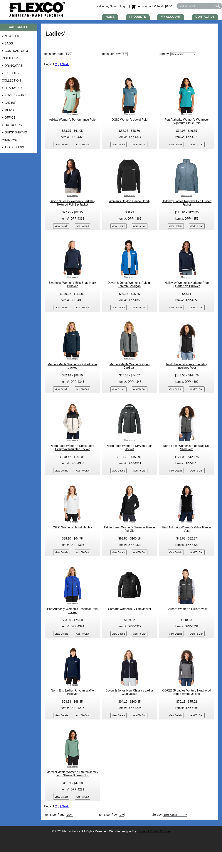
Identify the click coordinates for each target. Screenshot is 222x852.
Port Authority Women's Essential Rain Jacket (72, 610)
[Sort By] (183, 54)
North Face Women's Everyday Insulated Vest (186, 366)
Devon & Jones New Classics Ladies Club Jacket (129, 692)
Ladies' (10, 102)
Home (110, 16)
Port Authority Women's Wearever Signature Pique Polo (186, 121)
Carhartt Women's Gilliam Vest (186, 609)
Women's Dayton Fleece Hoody (129, 201)
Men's (9, 110)
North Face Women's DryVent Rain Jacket (129, 447)
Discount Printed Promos (153, 831)
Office (10, 117)
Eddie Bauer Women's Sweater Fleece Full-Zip (129, 529)
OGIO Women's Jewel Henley (72, 527)
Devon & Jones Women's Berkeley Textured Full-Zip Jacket (72, 203)
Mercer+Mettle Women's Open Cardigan (130, 366)
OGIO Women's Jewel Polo (129, 119)
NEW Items (13, 36)
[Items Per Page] (125, 54)
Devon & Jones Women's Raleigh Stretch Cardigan (129, 284)
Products (137, 16)
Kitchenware (15, 95)
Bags (9, 43)
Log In (124, 6)
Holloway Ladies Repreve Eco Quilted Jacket (187, 203)
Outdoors (13, 125)
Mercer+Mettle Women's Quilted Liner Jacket (72, 366)
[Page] (68, 54)
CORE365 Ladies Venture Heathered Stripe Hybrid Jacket (186, 692)
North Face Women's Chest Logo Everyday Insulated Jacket (72, 447)
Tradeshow (14, 147)
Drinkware (14, 65)
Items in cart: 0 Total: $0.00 (152, 6)
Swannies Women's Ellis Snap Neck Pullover (72, 284)
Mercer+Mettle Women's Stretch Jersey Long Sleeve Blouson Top (72, 773)
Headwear (13, 88)
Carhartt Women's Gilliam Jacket (129, 609)
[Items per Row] (122, 815)
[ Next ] (65, 64)
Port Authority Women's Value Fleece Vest (186, 529)
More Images (72, 114)
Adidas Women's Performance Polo (72, 119)
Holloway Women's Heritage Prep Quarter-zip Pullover (187, 284)
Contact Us (205, 16)
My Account (171, 16)
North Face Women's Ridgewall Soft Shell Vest (186, 447)
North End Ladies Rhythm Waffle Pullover (72, 692)
